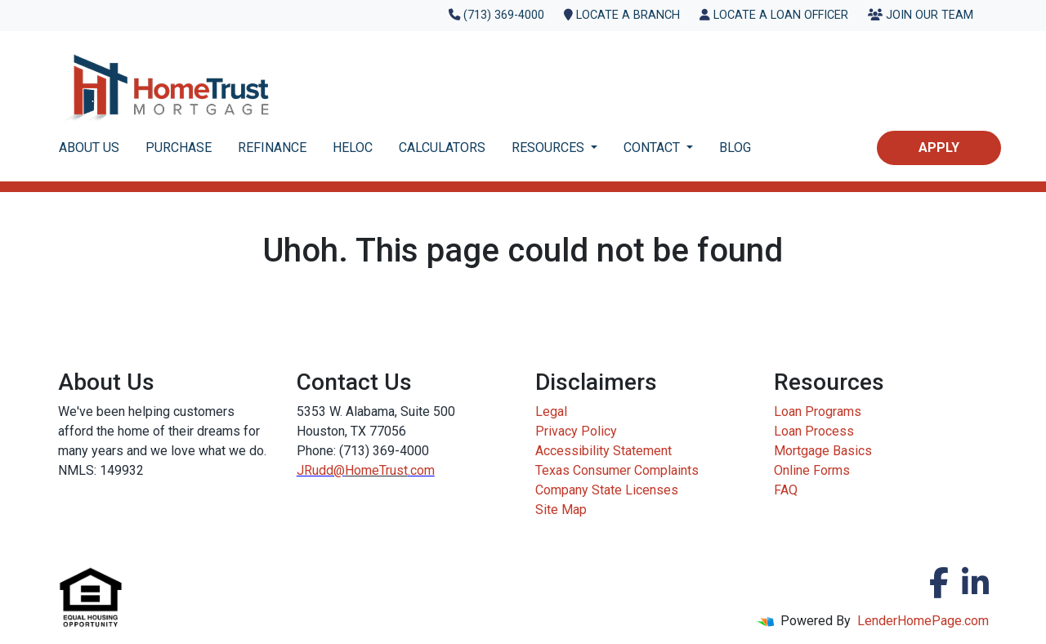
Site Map (561, 509)
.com (421, 470)
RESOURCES (550, 147)
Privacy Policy (576, 431)
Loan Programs (817, 411)
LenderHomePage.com (923, 620)
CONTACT (653, 147)
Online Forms (812, 470)
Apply (939, 147)
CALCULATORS (442, 147)
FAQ (786, 490)
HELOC (353, 147)
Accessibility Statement (603, 450)
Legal (551, 411)
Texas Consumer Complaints (617, 470)
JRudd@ (321, 470)
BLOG (735, 147)
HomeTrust (376, 470)
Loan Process (814, 431)
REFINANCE (272, 147)
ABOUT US (89, 147)
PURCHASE (178, 147)
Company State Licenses (606, 490)
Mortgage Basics (823, 450)
